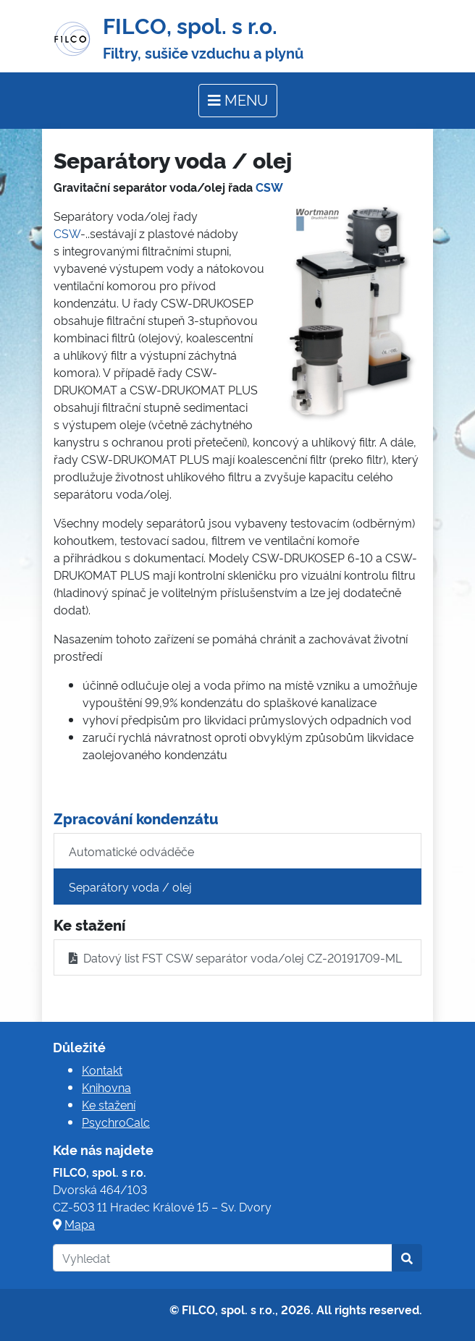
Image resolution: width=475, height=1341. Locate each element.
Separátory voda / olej (130, 886)
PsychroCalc (116, 1122)
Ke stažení (108, 1104)
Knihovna (106, 1087)
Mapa (79, 1224)
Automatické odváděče (131, 851)
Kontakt (102, 1070)
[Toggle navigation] (237, 100)
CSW (269, 187)
